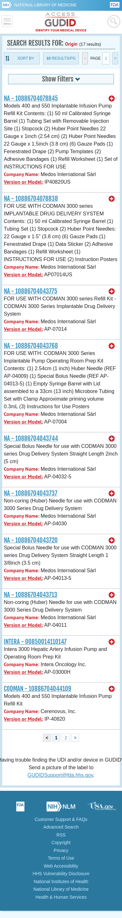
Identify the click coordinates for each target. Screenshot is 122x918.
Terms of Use (61, 858)
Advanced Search (61, 826)
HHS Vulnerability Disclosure (60, 873)
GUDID (61, 22)
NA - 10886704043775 (30, 291)
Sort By (26, 58)
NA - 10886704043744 (31, 438)
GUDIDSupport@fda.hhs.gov (60, 775)
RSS (61, 834)
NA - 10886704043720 (31, 540)
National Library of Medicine (45, 5)
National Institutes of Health (61, 881)
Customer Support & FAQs (61, 819)
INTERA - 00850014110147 (35, 642)
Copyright (61, 842)
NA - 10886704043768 (31, 346)
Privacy (61, 850)
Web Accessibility (61, 866)
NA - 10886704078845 (31, 98)
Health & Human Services (60, 897)
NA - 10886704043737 (30, 493)
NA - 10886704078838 (31, 198)
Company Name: (21, 174)
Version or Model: (23, 182)
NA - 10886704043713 (30, 595)
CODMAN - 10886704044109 (37, 688)
